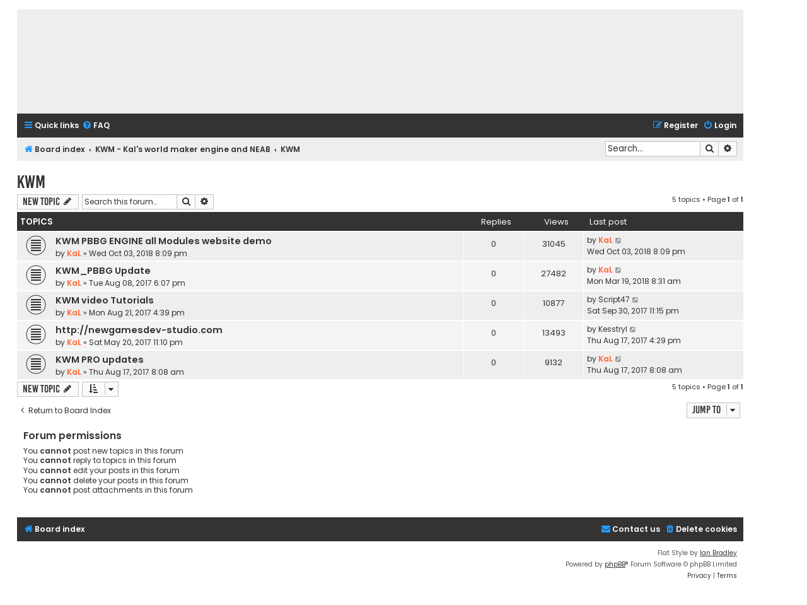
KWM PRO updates (99, 359)
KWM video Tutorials (104, 300)
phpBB (615, 564)
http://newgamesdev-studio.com (139, 330)
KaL (74, 253)
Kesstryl (612, 329)
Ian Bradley (718, 553)
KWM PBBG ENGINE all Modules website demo (163, 241)
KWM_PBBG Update (103, 270)
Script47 (614, 299)
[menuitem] (96, 125)
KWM (31, 182)
